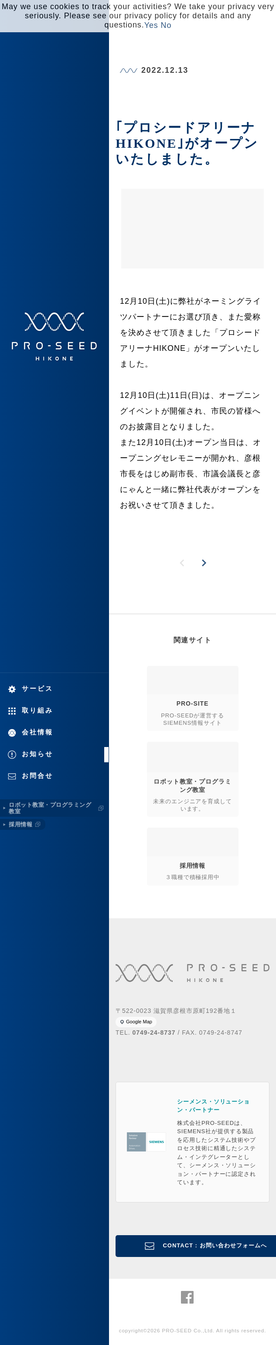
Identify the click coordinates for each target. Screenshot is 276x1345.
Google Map (139, 1021)
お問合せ (37, 775)
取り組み (37, 710)
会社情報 (37, 732)
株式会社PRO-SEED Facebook (187, 1297)
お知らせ (37, 753)
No (166, 25)
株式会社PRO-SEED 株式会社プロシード (54, 336)
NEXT (203, 563)
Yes (151, 25)
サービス (37, 688)
